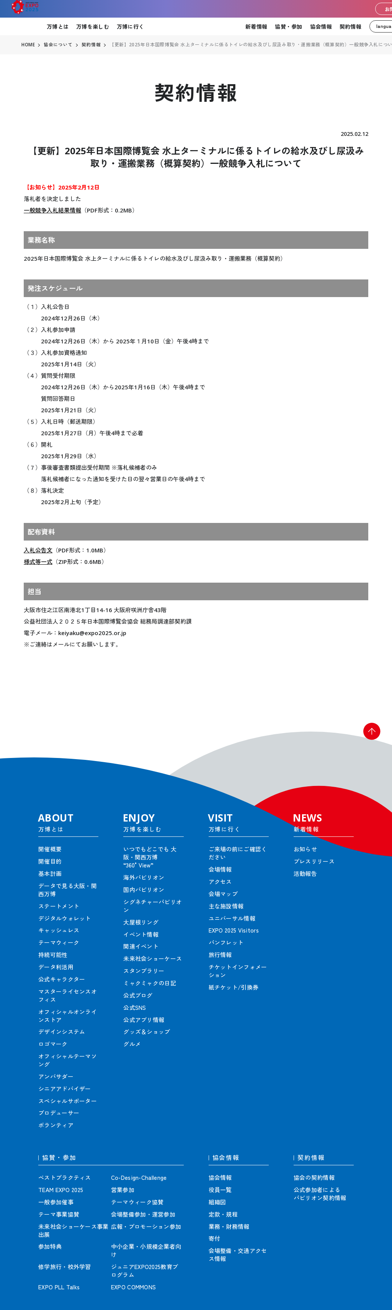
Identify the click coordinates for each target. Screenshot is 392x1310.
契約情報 (350, 26)
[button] (369, 734)
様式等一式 (38, 561)
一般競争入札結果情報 (52, 210)
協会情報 (321, 26)
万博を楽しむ (92, 26)
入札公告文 (38, 550)
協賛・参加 (288, 26)
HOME (28, 45)
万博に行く (130, 26)
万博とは (58, 26)
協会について (58, 45)
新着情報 (256, 26)
